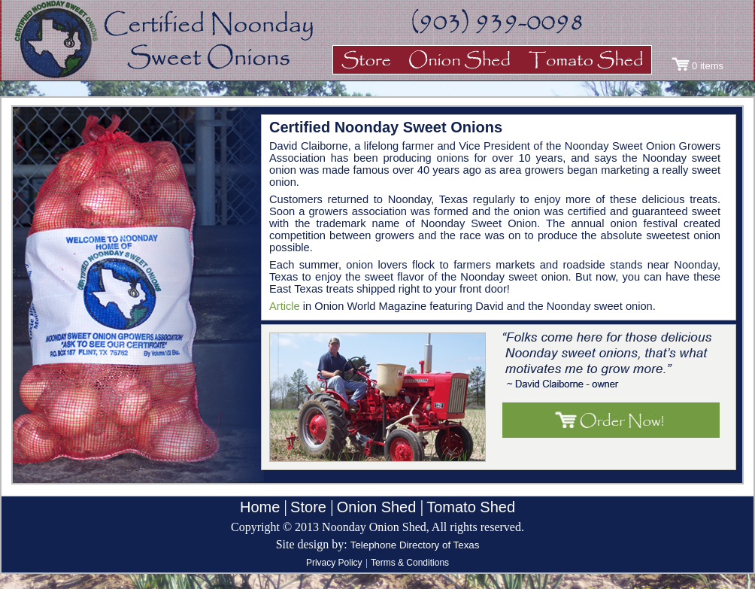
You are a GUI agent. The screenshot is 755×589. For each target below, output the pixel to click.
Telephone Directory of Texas (415, 545)
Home (260, 507)
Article (284, 306)
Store (308, 507)
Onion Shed (377, 507)
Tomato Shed (470, 507)
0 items (707, 65)
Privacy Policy (334, 562)
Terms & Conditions (410, 562)
